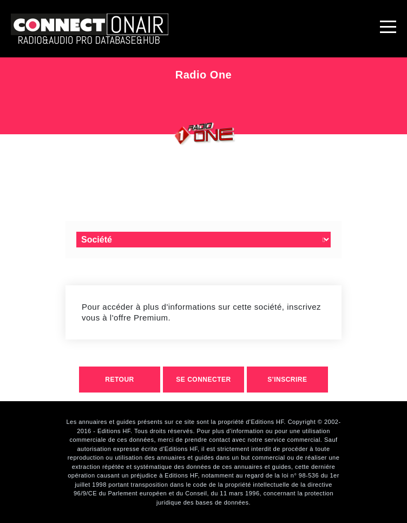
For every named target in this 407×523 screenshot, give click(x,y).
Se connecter (203, 379)
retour (119, 379)
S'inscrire (287, 379)
